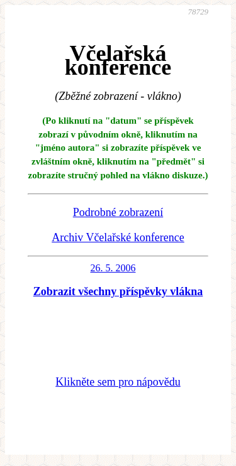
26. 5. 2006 (113, 268)
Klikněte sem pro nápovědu (117, 382)
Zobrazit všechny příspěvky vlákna (118, 291)
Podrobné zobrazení (118, 212)
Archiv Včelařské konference (118, 237)
